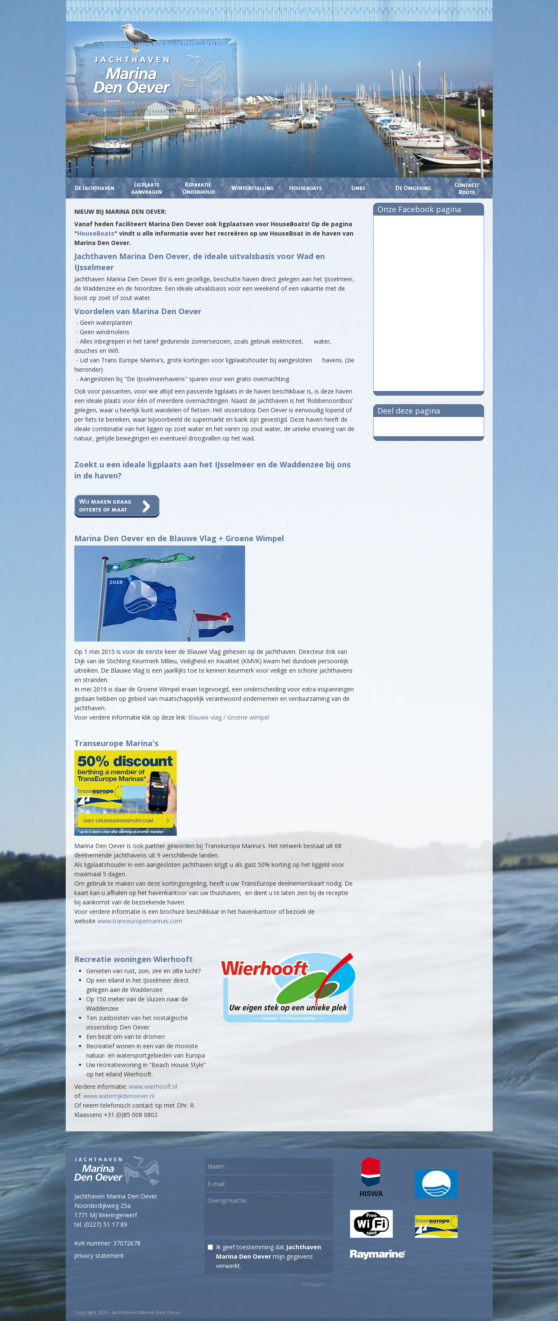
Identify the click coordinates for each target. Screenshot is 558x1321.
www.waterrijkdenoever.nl (119, 1096)
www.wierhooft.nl (153, 1086)
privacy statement (99, 1255)
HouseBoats (95, 233)
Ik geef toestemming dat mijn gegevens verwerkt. (268, 1256)
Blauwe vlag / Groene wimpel (228, 717)
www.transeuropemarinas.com (139, 921)
